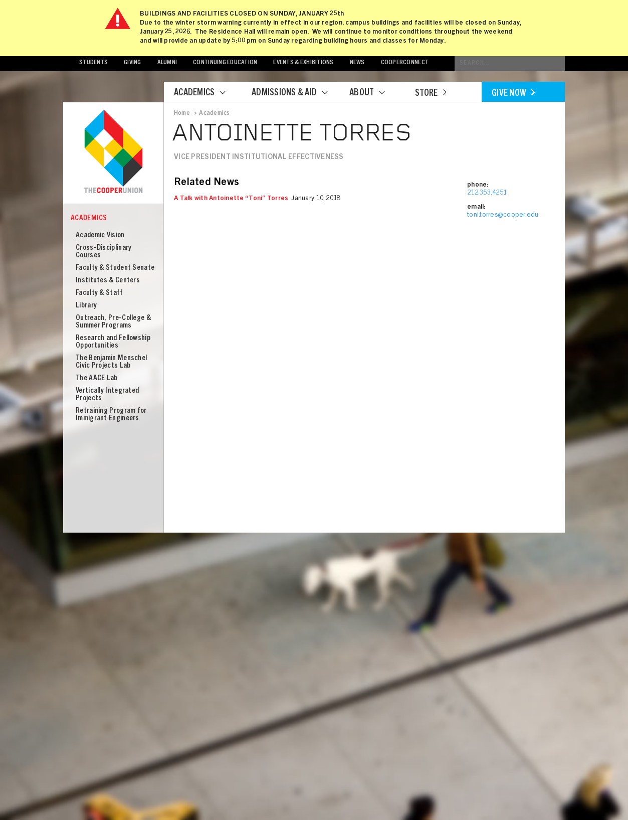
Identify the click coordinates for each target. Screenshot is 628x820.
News (357, 63)
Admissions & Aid (296, 93)
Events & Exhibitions (303, 63)
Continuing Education (225, 63)
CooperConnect (405, 63)
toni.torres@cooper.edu (503, 215)
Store (430, 93)
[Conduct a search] (510, 63)
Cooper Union (113, 152)
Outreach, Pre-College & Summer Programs (113, 322)
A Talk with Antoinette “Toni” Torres (231, 199)
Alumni (167, 63)
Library (86, 305)
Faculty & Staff (99, 293)
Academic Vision (100, 235)
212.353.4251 (487, 193)
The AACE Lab (97, 378)
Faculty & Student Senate (115, 268)
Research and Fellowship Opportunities (113, 342)
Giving (132, 63)
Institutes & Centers (108, 280)
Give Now (513, 93)
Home (182, 113)
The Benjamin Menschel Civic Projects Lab (111, 362)
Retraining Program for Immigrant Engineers (111, 414)
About (373, 93)
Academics (206, 93)
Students (93, 63)
